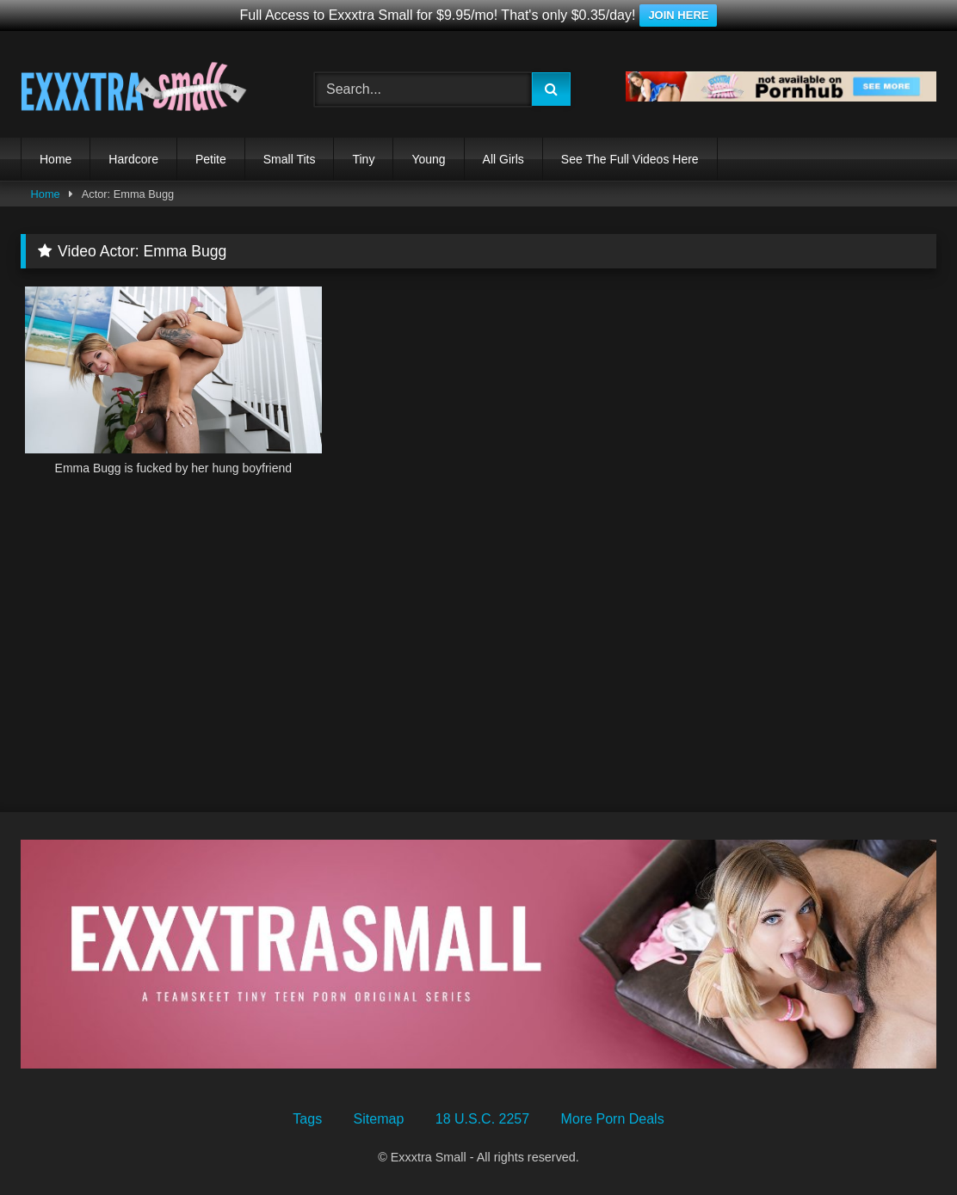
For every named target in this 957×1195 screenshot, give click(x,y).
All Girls (503, 159)
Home (55, 159)
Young (428, 159)
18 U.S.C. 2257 (482, 1119)
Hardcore (133, 159)
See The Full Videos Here (630, 159)
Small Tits (289, 159)
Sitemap (379, 1119)
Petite (210, 159)
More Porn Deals (612, 1119)
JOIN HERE (678, 15)
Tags (307, 1119)
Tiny (363, 159)
